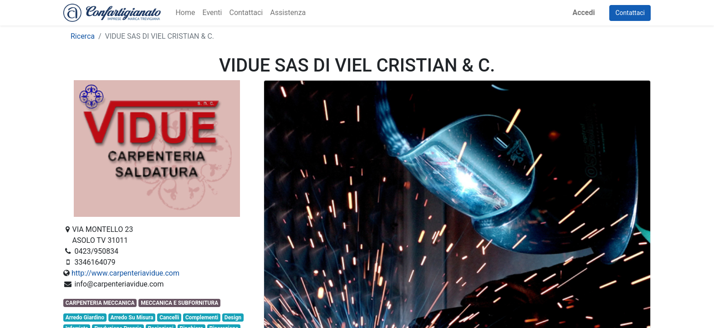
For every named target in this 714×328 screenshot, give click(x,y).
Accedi (583, 12)
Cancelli (169, 317)
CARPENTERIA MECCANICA (100, 303)
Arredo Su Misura (132, 317)
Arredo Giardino (85, 317)
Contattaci (630, 12)
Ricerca (83, 36)
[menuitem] (185, 13)
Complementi (201, 317)
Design (232, 317)
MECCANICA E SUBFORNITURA (179, 303)
